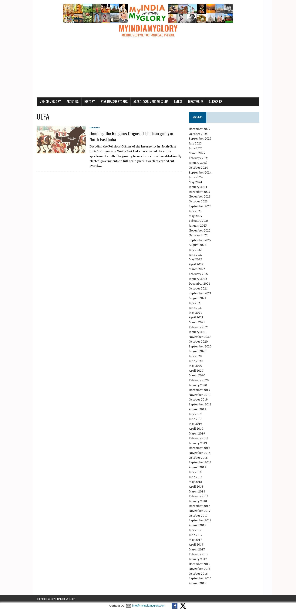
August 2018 (197, 467)
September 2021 (200, 293)
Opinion (94, 127)
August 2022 (197, 245)
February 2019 (199, 438)
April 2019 (196, 428)
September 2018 (200, 462)
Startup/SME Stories (114, 101)
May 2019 (195, 423)
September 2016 (200, 578)
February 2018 (199, 496)
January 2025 (198, 163)
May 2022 (195, 259)
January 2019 (198, 443)
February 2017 (199, 554)
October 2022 (198, 235)
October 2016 (198, 573)
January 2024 (198, 187)
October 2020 (198, 341)
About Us (73, 101)
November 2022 (199, 230)
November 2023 (199, 196)
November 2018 (199, 453)
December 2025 (199, 129)
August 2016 (197, 583)
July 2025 (195, 143)
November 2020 (199, 337)
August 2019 (197, 409)
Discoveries (195, 101)
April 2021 (196, 317)
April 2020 (196, 370)
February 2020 (199, 380)
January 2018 (198, 501)
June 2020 (196, 361)
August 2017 (197, 525)
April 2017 (196, 544)
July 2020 (195, 356)
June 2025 (196, 148)
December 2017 (199, 506)
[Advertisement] (148, 69)
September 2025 (200, 138)
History (89, 101)
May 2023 (195, 216)
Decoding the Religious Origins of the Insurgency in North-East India (131, 136)
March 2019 (197, 433)
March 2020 (197, 375)
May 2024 (195, 182)
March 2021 (197, 322)
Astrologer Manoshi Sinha (150, 101)
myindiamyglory (50, 101)
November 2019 (199, 395)
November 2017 (199, 511)
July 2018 (195, 472)
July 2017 (195, 530)
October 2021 (198, 288)
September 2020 (200, 346)
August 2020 (197, 351)
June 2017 (196, 535)
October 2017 (198, 515)
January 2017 (198, 559)
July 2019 (195, 414)
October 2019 (198, 399)
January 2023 (198, 225)
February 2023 (199, 220)
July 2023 (195, 211)
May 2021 (195, 312)
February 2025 (199, 158)
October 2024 (198, 167)
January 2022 (198, 279)
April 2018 (196, 486)
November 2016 (199, 569)
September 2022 (200, 240)
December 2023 (199, 192)
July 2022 (195, 250)
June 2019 (196, 419)
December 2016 (199, 564)
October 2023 (198, 201)
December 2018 (199, 448)
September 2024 (200, 172)
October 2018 (198, 457)
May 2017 (195, 540)
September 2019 (200, 404)
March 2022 (197, 269)
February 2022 (199, 274)
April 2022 (196, 264)
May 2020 (195, 366)
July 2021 (195, 303)
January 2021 (198, 332)
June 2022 (196, 254)
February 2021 (199, 327)
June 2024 (196, 177)
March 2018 (197, 491)
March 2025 (197, 153)
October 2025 (198, 134)
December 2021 (199, 283)
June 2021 (196, 308)
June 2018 (196, 477)
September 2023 (200, 206)
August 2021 (197, 298)
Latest (178, 101)
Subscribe (215, 101)
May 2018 (195, 482)
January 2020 (198, 385)
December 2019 (199, 390)
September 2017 (200, 520)
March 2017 (197, 549)
